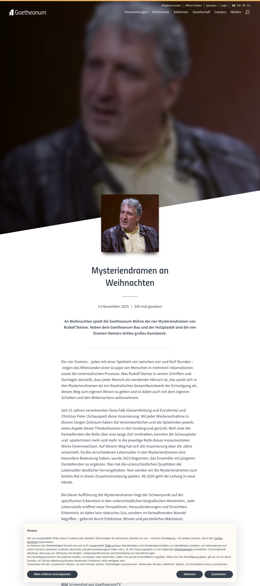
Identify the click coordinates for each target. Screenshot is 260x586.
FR (243, 5)
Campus (220, 12)
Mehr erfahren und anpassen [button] (52, 574)
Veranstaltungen (136, 12)
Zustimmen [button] (219, 574)
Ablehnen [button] (189, 574)
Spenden (211, 5)
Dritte (108, 545)
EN (238, 5)
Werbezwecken (184, 549)
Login (224, 5)
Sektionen (181, 12)
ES (248, 5)
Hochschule (160, 12)
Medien (235, 12)
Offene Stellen (193, 5)
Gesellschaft (201, 12)
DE (233, 5)
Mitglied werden (171, 5)
